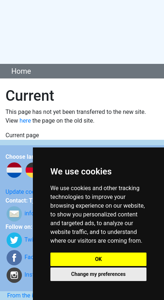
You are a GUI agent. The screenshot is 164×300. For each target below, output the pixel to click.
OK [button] (98, 259)
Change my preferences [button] (98, 274)
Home (21, 71)
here (25, 120)
